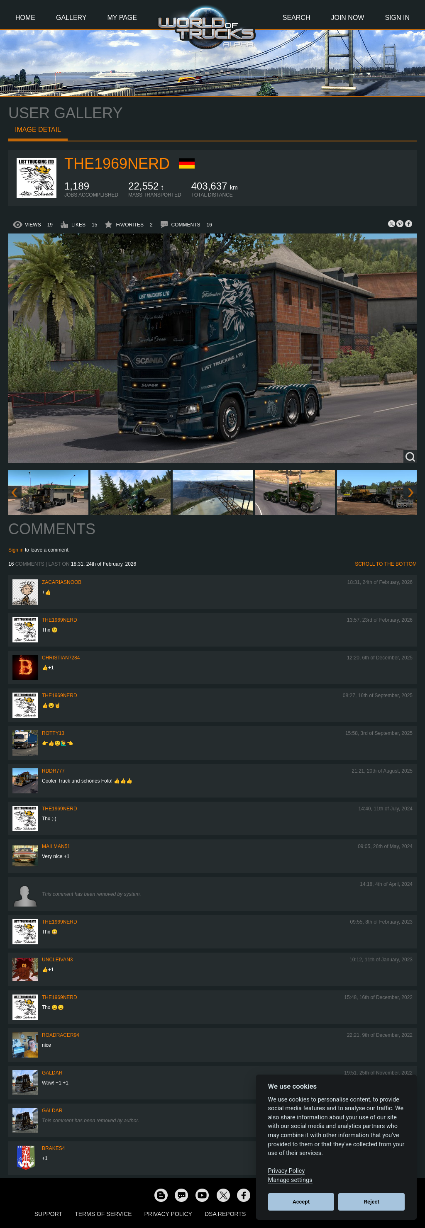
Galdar (52, 1073)
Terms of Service (103, 1214)
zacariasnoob (61, 582)
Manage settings (290, 1180)
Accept (301, 1202)
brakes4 (53, 1148)
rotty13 (53, 733)
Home (25, 17)
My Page (122, 17)
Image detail (38, 129)
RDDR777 (53, 771)
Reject (371, 1202)
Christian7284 (61, 658)
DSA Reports (225, 1214)
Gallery (71, 17)
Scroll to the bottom (386, 564)
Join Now (347, 17)
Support (48, 1214)
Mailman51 (56, 846)
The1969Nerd (117, 163)
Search (296, 17)
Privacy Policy (168, 1214)
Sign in (16, 550)
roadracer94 (60, 1035)
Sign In (397, 17)
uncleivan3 (57, 960)
